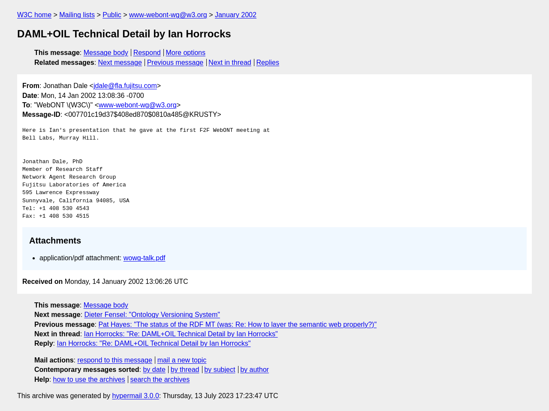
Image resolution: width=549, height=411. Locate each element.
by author (254, 369)
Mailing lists (77, 14)
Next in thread (229, 62)
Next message (120, 62)
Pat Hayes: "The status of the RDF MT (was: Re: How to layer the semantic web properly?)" (237, 324)
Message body (106, 52)
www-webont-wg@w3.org (168, 14)
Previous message (175, 62)
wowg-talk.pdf (145, 258)
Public (112, 14)
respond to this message (114, 360)
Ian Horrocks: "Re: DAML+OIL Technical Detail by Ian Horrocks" (181, 334)
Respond (147, 52)
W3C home (34, 14)
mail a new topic (182, 360)
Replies (267, 62)
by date (154, 369)
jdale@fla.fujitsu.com (125, 85)
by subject (219, 369)
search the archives (160, 379)
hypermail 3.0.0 (135, 395)
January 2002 (235, 14)
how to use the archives (89, 379)
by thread (185, 369)
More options (186, 52)
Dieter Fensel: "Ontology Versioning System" (152, 314)
